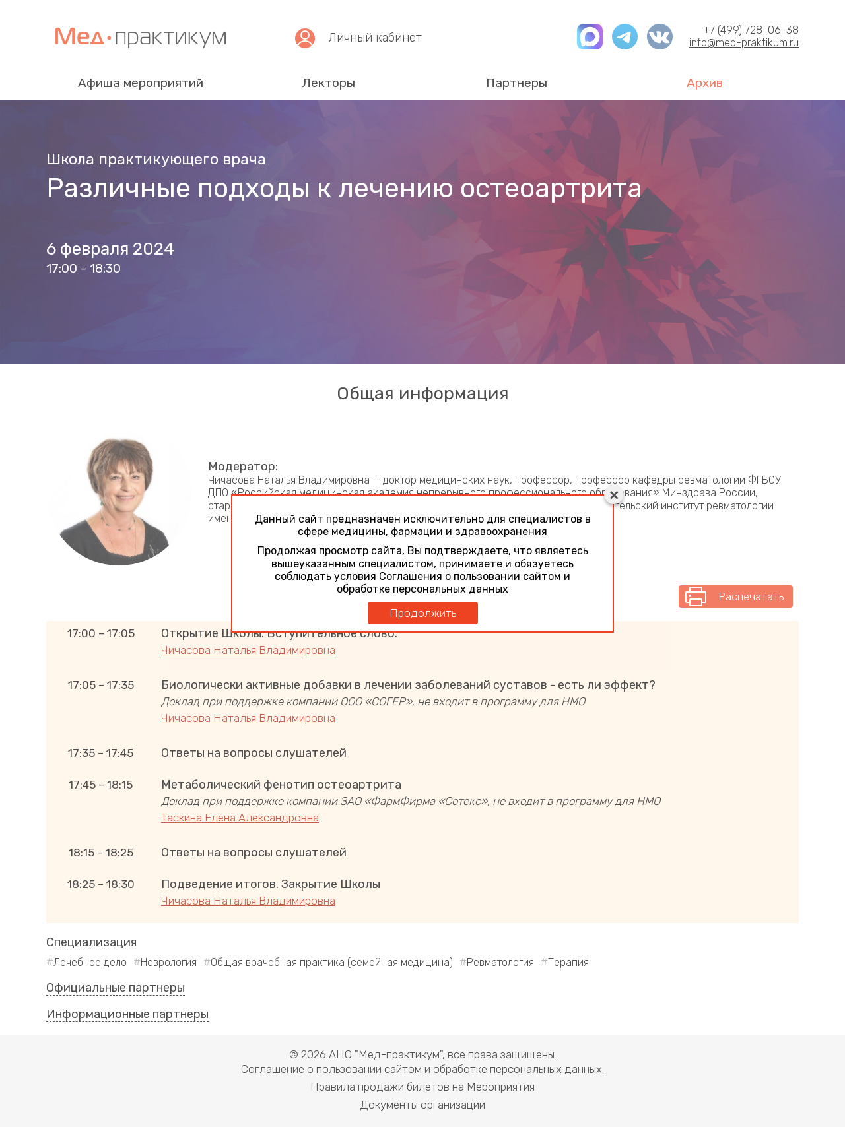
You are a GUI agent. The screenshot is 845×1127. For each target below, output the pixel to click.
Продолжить (422, 613)
